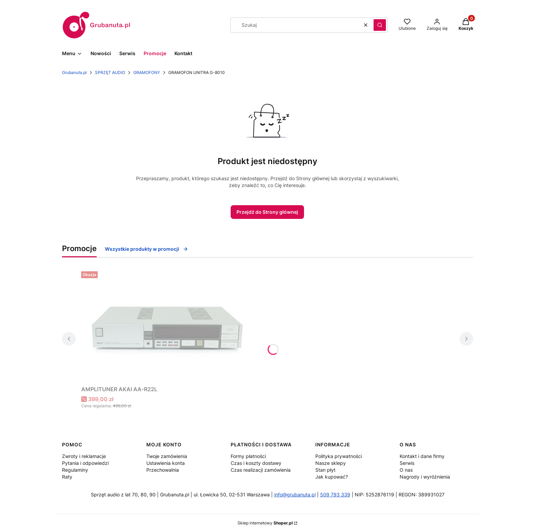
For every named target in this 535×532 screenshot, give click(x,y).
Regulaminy (75, 470)
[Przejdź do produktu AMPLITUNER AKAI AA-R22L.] (167, 326)
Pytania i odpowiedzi (85, 463)
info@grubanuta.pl (295, 494)
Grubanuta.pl (74, 72)
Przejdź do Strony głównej (267, 212)
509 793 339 (335, 494)
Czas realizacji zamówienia (261, 470)
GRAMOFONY (146, 72)
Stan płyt (325, 470)
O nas (406, 470)
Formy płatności (248, 456)
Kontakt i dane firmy (422, 456)
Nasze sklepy (330, 463)
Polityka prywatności (338, 456)
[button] (380, 25)
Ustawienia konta (165, 463)
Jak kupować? (331, 477)
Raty (67, 477)
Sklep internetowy (265, 522)
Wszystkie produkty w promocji (146, 249)
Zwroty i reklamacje (84, 456)
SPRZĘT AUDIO (110, 72)
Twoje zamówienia (166, 456)
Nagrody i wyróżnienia (425, 477)
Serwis (407, 463)
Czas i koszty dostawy (256, 463)
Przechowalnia (162, 470)
